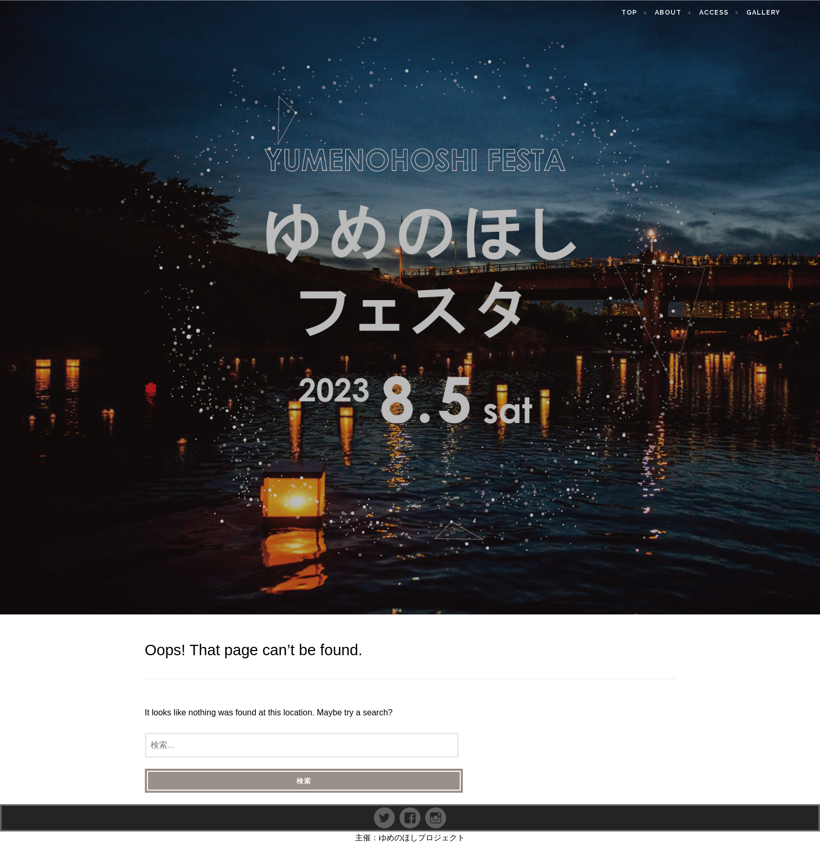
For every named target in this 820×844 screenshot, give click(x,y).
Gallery (789, 12)
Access (740, 12)
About (694, 12)
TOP (656, 12)
